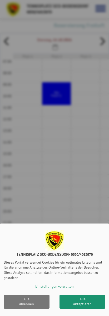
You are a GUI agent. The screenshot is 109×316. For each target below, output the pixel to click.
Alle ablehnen (26, 301)
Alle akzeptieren (82, 301)
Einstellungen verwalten (54, 286)
